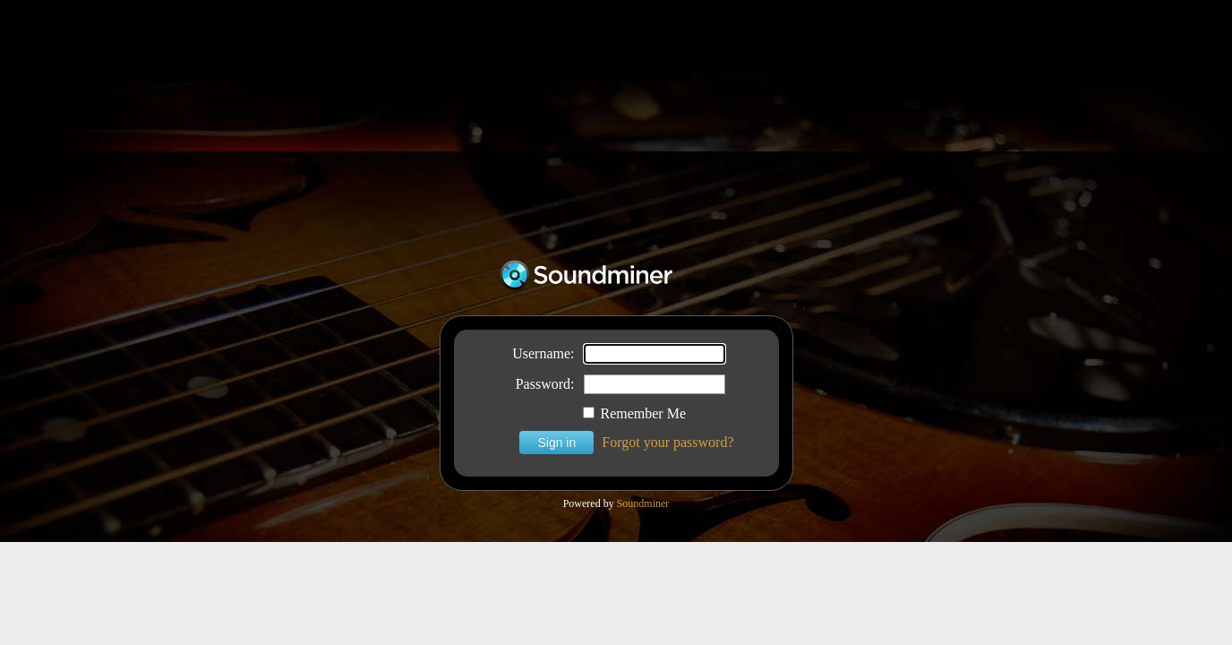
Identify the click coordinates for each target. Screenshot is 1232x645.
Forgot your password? (667, 442)
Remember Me (635, 413)
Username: (543, 353)
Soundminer (643, 503)
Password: (545, 383)
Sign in (556, 442)
